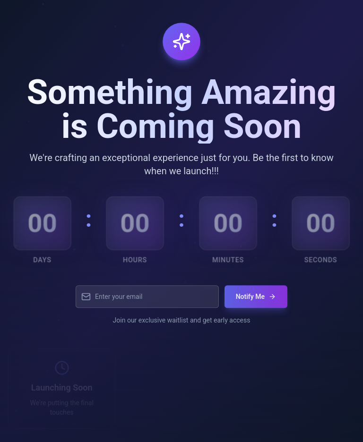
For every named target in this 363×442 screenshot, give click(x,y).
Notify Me (256, 300)
